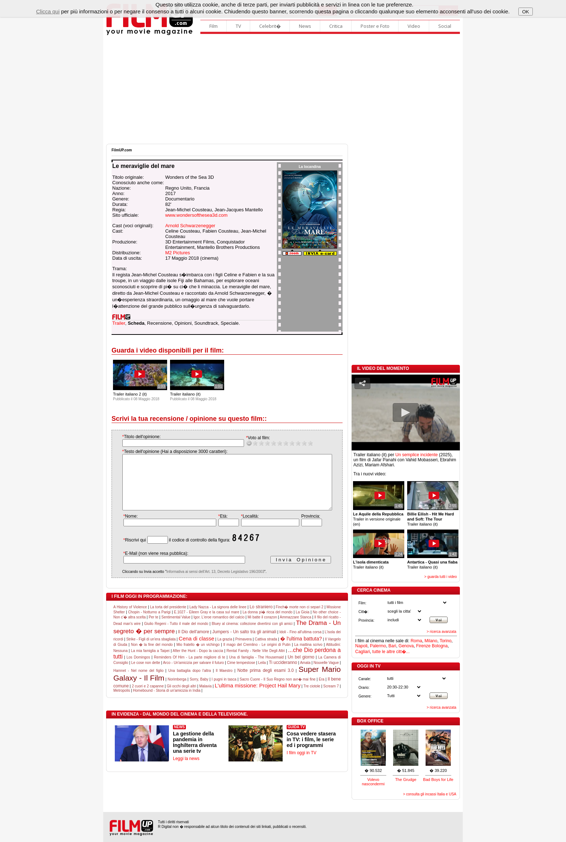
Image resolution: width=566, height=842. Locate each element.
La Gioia (302, 623)
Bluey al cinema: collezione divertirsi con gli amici (252, 634)
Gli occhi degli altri (181, 697)
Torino (446, 640)
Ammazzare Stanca (295, 628)
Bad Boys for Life (438, 779)
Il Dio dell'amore (193, 642)
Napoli (361, 645)
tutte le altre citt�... (390, 651)
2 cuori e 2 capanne (148, 697)
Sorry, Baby (199, 690)
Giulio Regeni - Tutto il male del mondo (176, 634)
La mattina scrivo (308, 655)
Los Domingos (138, 668)
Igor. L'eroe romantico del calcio (218, 628)
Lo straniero (261, 617)
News (305, 26)
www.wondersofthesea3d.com (196, 215)
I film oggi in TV (301, 763)
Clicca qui (48, 11)
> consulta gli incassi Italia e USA (429, 794)
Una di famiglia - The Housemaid (256, 668)
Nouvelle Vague (326, 673)
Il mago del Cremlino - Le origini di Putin (257, 655)
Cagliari (362, 651)
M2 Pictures (177, 252)
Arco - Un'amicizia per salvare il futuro (193, 673)
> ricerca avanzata (441, 632)
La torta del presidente (168, 618)
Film (213, 26)
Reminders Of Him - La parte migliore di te (189, 668)
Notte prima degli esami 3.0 (265, 681)
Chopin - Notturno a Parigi (149, 623)
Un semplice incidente (416, 454)
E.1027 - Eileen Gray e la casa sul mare (206, 623)
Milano (431, 640)
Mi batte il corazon (262, 628)
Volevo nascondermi (373, 781)
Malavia (205, 697)
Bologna (440, 645)
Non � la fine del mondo (152, 655)
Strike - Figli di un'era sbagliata (151, 650)
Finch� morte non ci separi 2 (299, 618)
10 (303, 443)
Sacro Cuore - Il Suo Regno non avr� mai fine (277, 690)
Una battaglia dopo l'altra (189, 681)
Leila (262, 673)
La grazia (224, 650)
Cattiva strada (266, 650)
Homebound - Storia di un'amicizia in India (166, 701)
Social (444, 26)
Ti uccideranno (283, 673)
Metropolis (121, 701)
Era (322, 690)
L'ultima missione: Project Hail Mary (258, 696)
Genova (406, 645)
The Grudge (406, 779)
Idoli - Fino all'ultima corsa (300, 643)
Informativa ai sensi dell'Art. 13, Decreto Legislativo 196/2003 (208, 582)
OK (525, 11)
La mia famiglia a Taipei (150, 662)
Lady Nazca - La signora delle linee (218, 618)
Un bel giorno (301, 667)
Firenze (423, 645)
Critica (336, 26)
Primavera (243, 650)
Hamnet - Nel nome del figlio (138, 681)
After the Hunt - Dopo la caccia (198, 662)
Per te (153, 628)
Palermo (378, 645)
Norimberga (176, 690)
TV (238, 26)
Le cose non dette (145, 673)
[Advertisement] (283, 89)
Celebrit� (270, 26)
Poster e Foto (375, 26)
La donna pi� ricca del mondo (267, 623)
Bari (392, 645)
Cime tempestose (241, 673)
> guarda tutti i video (440, 577)
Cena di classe (196, 649)
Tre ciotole (312, 697)
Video (414, 26)
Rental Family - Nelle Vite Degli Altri (256, 662)
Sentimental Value (176, 628)
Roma (416, 640)
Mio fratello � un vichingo (198, 655)
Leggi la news (186, 769)
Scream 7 (331, 697)
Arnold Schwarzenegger (190, 225)
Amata (305, 673)
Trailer (118, 323)
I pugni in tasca (224, 690)
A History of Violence (130, 618)
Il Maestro (224, 681)
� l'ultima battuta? (301, 649)
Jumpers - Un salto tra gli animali (244, 642)
